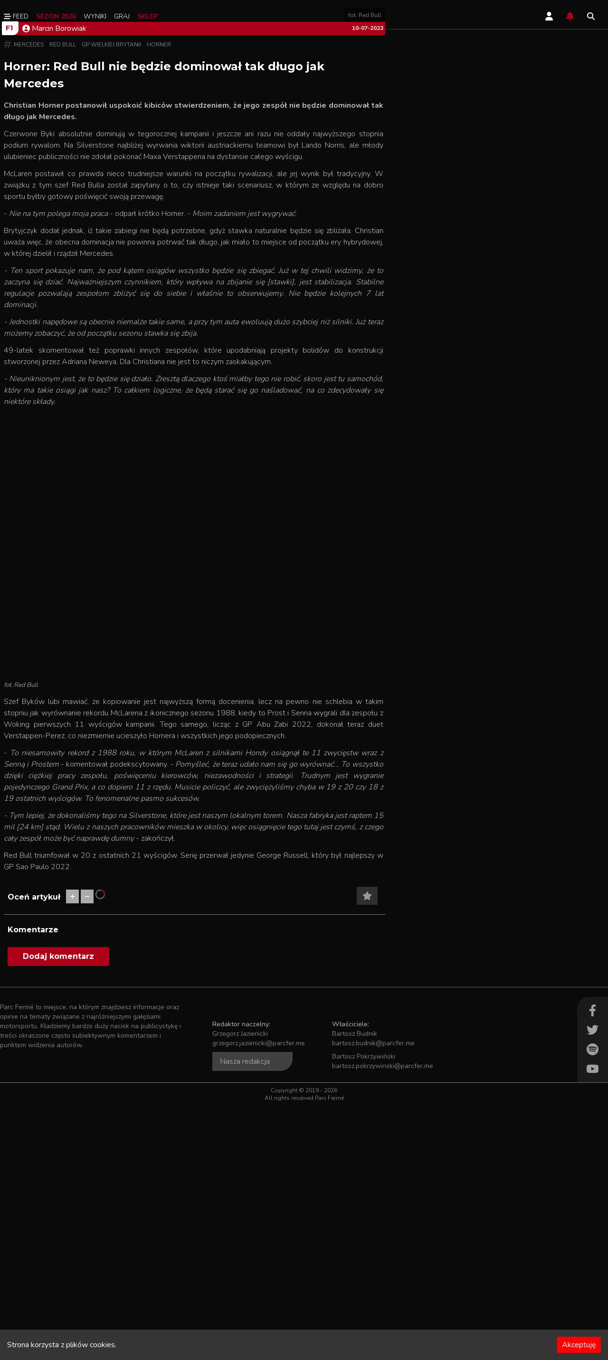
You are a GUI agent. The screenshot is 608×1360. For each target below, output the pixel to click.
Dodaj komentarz (58, 1210)
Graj (122, 16)
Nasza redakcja (245, 1316)
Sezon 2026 (56, 16)
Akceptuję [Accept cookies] (579, 1345)
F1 (9, 282)
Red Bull (62, 299)
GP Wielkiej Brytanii (111, 299)
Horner (159, 299)
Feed (16, 16)
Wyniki (95, 16)
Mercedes (29, 299)
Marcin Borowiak (54, 283)
